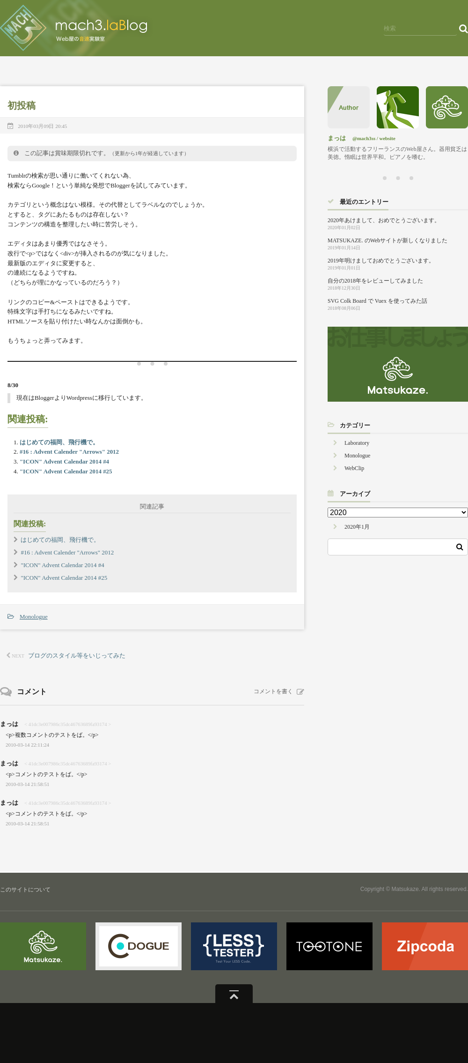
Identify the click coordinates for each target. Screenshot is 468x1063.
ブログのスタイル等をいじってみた (76, 655)
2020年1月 (357, 527)
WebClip (354, 468)
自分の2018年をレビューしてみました (375, 280)
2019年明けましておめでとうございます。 (381, 260)
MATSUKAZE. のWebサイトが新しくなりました (387, 240)
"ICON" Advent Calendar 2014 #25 (66, 471)
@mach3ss (363, 138)
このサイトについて (25, 889)
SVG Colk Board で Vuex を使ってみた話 (377, 301)
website (387, 138)
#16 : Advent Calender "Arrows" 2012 (69, 451)
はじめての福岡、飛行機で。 (59, 442)
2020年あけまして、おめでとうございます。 (384, 220)
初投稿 (21, 105)
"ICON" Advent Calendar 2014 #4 (64, 461)
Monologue (34, 616)
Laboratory (356, 443)
